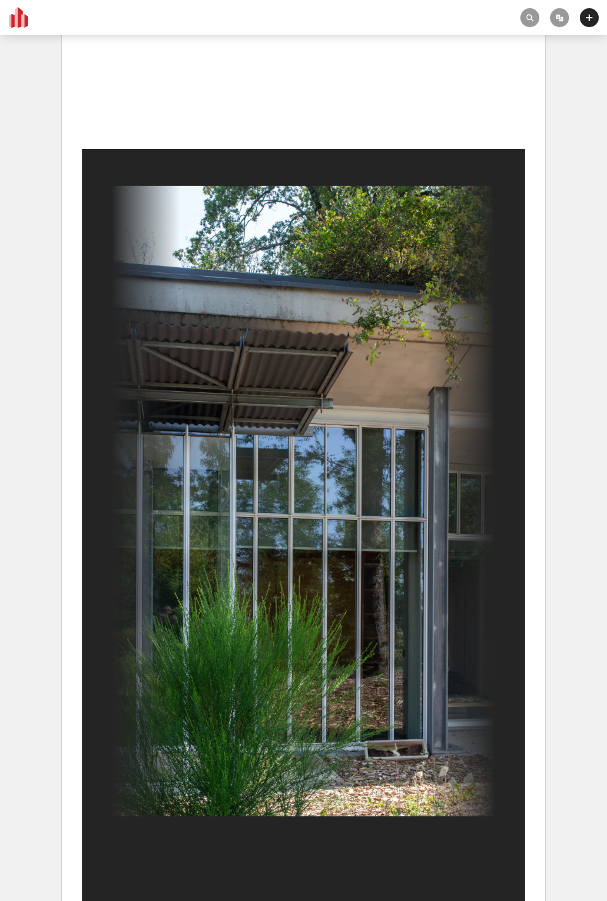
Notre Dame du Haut (129, 96)
